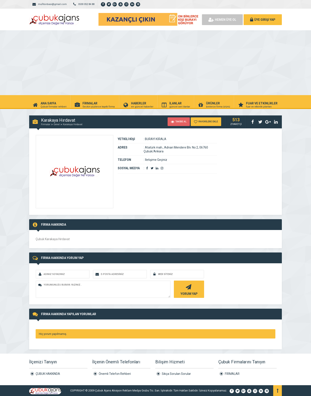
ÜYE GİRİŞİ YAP (262, 19)
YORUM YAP (188, 289)
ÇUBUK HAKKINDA (48, 373)
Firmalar (45, 124)
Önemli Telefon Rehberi (115, 373)
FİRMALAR (232, 373)
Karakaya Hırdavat (73, 124)
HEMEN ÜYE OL (222, 19)
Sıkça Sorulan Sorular (176, 373)
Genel (57, 124)
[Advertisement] (155, 62)
